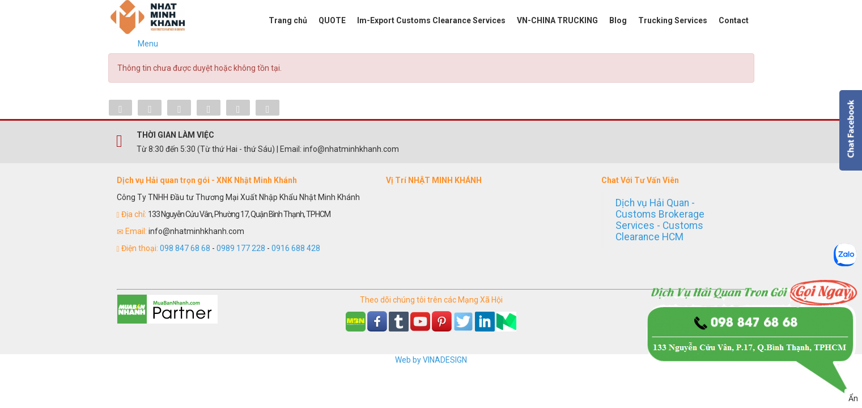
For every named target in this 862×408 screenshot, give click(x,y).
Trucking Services (672, 20)
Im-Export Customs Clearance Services (431, 20)
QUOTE (332, 20)
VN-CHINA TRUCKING (557, 20)
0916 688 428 (295, 248)
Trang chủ (288, 20)
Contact (734, 20)
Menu (148, 43)
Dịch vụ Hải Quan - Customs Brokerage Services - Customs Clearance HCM (659, 220)
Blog (618, 20)
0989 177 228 (240, 248)
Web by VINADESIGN (431, 359)
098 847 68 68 (185, 248)
